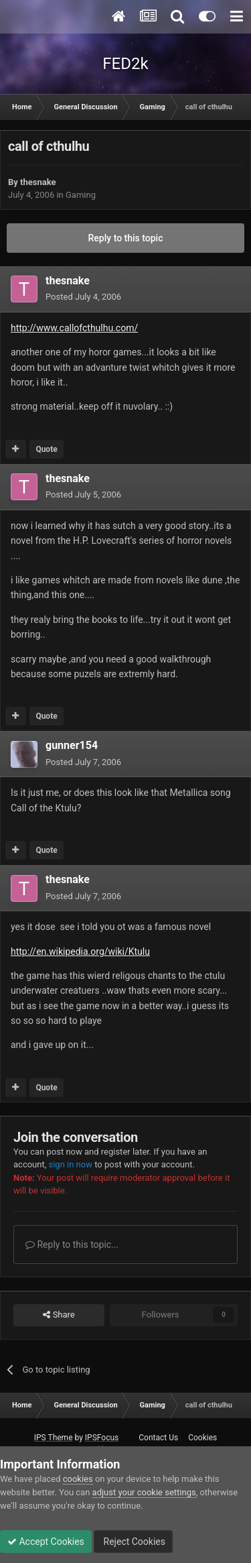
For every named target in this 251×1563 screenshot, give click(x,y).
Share (58, 1315)
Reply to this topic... (71, 1244)
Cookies (202, 1437)
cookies (78, 1479)
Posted (83, 297)
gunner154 (72, 745)
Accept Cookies (45, 1541)
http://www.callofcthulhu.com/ (74, 328)
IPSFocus (101, 1437)
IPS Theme (53, 1437)
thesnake (38, 182)
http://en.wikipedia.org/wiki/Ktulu (80, 951)
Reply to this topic (125, 238)
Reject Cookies (133, 1541)
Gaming (81, 195)
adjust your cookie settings (144, 1492)
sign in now (70, 1164)
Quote (46, 449)
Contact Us (158, 1437)
